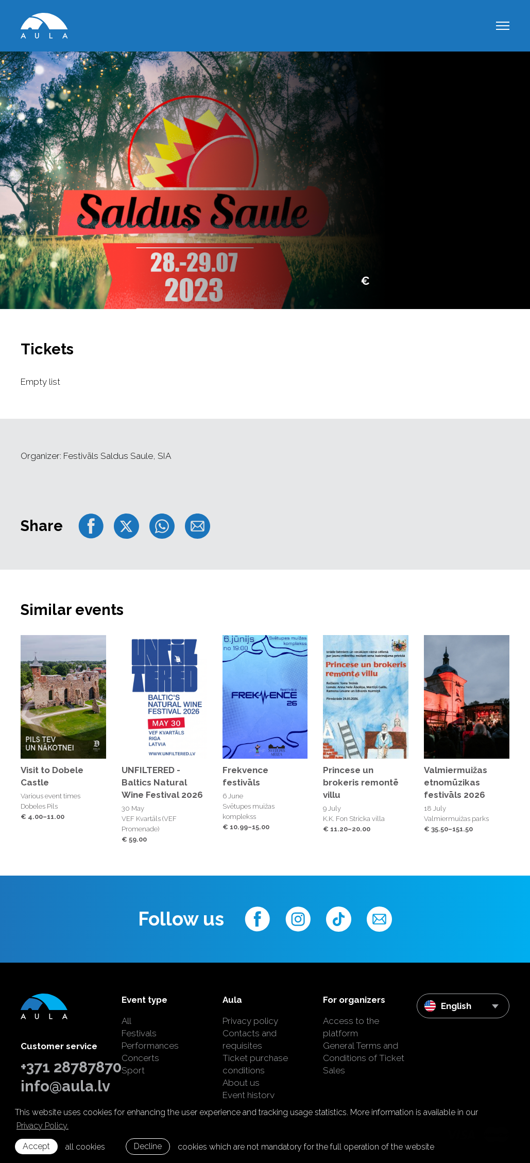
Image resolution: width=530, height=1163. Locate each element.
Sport (133, 1070)
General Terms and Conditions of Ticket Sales (363, 1057)
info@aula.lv (63, 1086)
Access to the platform (351, 1027)
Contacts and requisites (250, 1039)
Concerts (140, 1058)
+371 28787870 (63, 1067)
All (126, 1021)
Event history (249, 1095)
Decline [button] (148, 1146)
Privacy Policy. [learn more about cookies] (42, 1126)
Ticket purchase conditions (255, 1064)
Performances (150, 1045)
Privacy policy (250, 1021)
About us (241, 1083)
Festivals (139, 1033)
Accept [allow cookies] (36, 1146)
